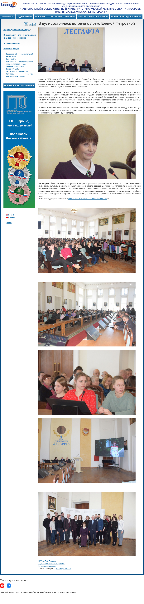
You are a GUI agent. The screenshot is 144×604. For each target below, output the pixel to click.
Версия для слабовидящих (17, 29)
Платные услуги (11, 49)
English (10, 215)
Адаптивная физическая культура (51, 564)
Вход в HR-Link (13, 69)
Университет (7, 17)
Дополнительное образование (93, 17)
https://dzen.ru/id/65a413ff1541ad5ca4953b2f (88, 198)
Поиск (9, 223)
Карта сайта (11, 59)
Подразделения (24, 17)
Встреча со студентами (47, 566)
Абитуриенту (41, 17)
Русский (10, 217)
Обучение (70, 17)
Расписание (56, 17)
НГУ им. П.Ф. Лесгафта (47, 561)
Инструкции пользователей (17, 71)
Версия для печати (63, 569)
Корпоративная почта (15, 66)
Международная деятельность (126, 17)
